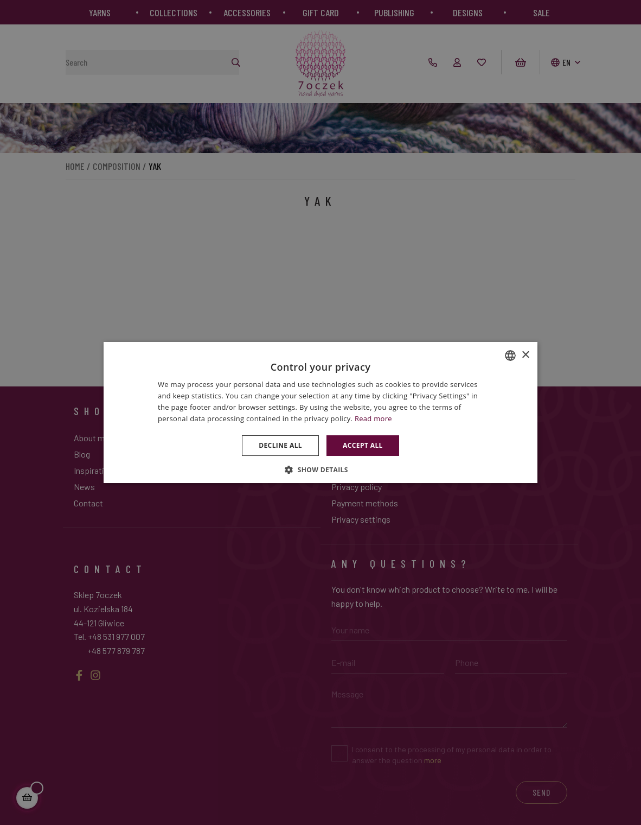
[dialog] (320, 412)
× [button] (525, 355)
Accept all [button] (363, 445)
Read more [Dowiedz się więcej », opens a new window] (373, 418)
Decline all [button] (280, 445)
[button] (320, 469)
